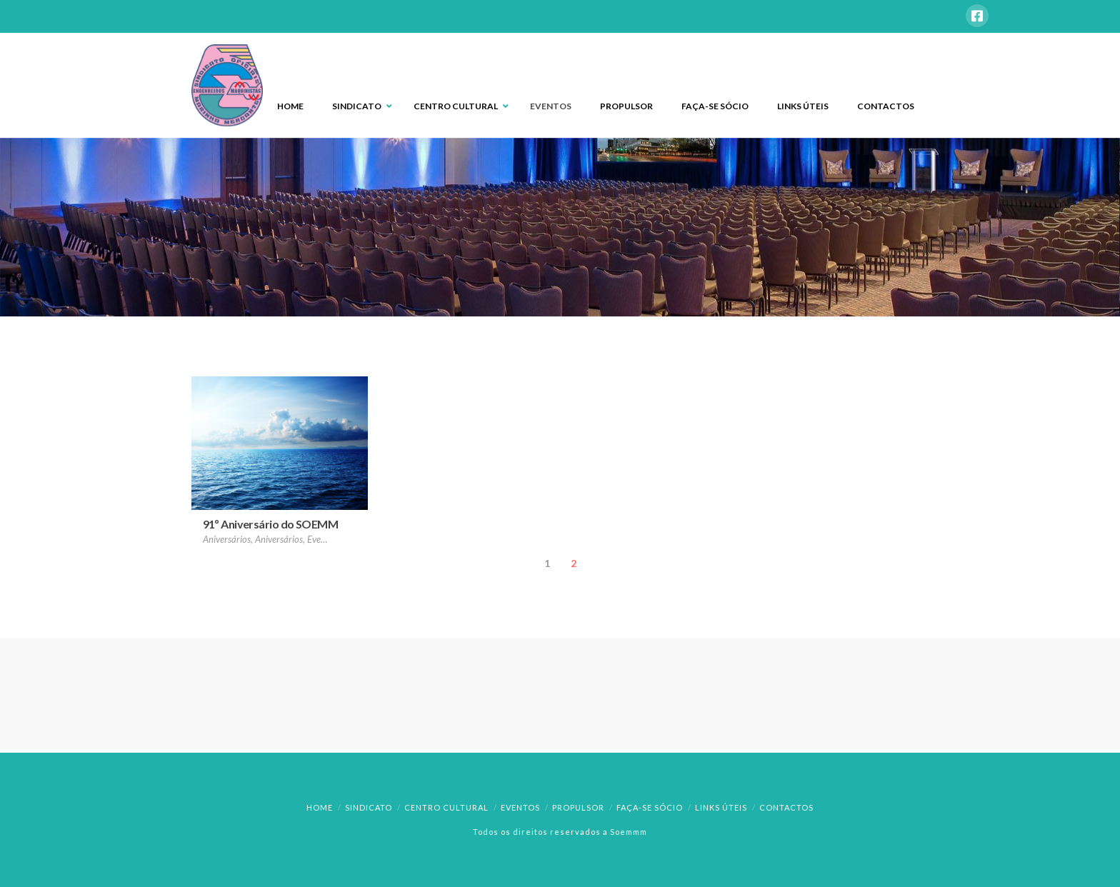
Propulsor (578, 807)
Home (319, 807)
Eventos (520, 807)
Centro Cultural (446, 807)
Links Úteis (721, 807)
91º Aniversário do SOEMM (271, 524)
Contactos (786, 807)
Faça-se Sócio (649, 807)
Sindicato (368, 807)
